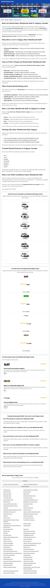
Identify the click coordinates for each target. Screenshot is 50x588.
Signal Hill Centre (7, 514)
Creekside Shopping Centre (10, 505)
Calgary (11, 19)
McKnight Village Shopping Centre (12, 510)
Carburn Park (6, 557)
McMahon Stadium (8, 545)
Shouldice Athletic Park (29, 495)
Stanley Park (6, 531)
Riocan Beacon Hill (8, 500)
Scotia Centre (6, 539)
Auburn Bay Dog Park (9, 573)
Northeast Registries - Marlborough (12, 553)
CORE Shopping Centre (29, 537)
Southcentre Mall (27, 559)
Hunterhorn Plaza (28, 504)
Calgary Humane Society (9, 567)
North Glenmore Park (29, 553)
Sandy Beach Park (8, 559)
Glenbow (5, 515)
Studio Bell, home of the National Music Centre (12, 526)
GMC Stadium (7, 547)
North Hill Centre (27, 539)
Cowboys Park (7, 523)
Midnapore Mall (27, 565)
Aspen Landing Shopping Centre (31, 511)
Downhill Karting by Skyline (30, 490)
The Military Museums (29, 520)
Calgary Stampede (8, 543)
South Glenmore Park (9, 555)
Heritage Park (27, 555)
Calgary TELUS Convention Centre (32, 543)
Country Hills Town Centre (10, 504)
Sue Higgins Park (27, 557)
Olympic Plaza (27, 523)
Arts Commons (27, 541)
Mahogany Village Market (30, 573)
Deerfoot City (6, 501)
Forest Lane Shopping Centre (31, 551)
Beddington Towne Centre (30, 501)
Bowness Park (27, 491)
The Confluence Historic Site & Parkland (11, 520)
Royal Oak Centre (27, 498)
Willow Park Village (28, 561)
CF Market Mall (7, 498)
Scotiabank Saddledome (29, 545)
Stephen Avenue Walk (29, 531)
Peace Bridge (26, 525)
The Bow (5, 533)
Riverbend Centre (7, 565)
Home (2, 19)
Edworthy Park (27, 510)
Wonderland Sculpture (29, 533)
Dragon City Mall (7, 541)
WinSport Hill (6, 490)
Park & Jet (26, 505)
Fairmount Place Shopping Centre (12, 561)
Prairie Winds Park (28, 508)
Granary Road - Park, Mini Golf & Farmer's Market (31, 568)
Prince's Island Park (28, 518)
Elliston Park (26, 547)
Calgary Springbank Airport (30, 484)
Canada (6, 19)
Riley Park (26, 529)
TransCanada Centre (28, 549)
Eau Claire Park (7, 535)
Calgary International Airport (10, 484)
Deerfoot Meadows (8, 563)
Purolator (5, 508)
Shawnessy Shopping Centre (10, 571)
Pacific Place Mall (7, 549)
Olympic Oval (6, 518)
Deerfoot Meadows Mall (29, 563)
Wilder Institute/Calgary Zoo (10, 537)
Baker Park (26, 494)
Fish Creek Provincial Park (30, 571)
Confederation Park (28, 535)
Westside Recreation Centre (30, 514)
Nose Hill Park (7, 491)
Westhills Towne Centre (9, 511)
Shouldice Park (7, 495)
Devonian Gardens (28, 515)
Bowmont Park (7, 494)
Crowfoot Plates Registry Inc (30, 500)
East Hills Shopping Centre (10, 551)
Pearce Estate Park (8, 529)
